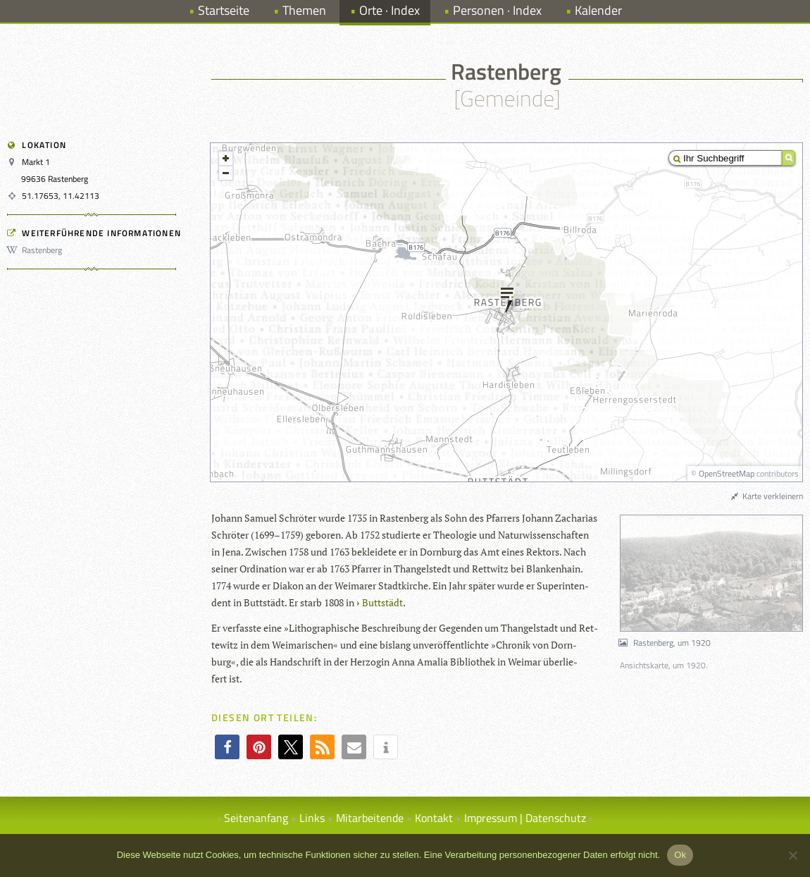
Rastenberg (36, 250)
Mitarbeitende (370, 817)
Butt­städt (382, 602)
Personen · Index (497, 10)
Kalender (598, 10)
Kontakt (434, 817)
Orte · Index (389, 10)
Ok (680, 855)
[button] (227, 747)
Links (312, 817)
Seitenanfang (256, 817)
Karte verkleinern (766, 496)
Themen (304, 10)
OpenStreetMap (726, 473)
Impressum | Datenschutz (525, 817)
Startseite (223, 10)
